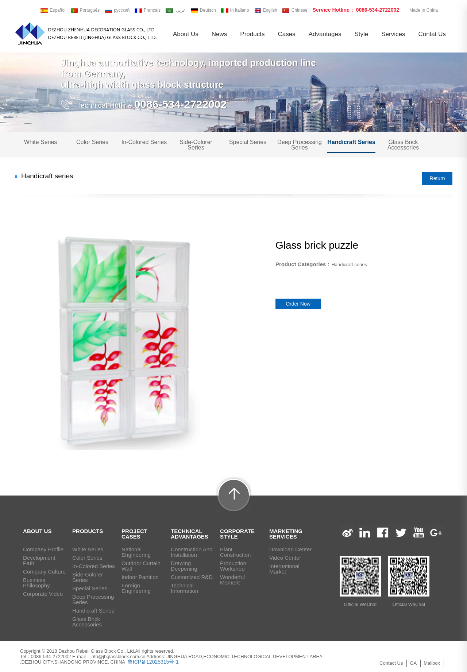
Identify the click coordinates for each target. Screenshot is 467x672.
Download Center (290, 549)
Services (393, 34)
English (265, 10)
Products (252, 34)
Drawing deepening (184, 566)
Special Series (247, 142)
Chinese (295, 10)
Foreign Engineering (136, 588)
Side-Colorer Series (196, 145)
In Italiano (235, 10)
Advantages (325, 34)
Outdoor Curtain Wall (141, 566)
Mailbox (432, 663)
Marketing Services (285, 534)
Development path (39, 560)
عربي (176, 10)
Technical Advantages (189, 534)
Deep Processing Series (299, 145)
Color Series (92, 142)
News (219, 34)
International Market (284, 569)
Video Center (285, 558)
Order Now (298, 304)
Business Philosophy (36, 583)
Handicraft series (351, 142)
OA (413, 663)
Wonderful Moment (232, 580)
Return (437, 178)
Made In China (423, 10)
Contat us (432, 34)
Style (361, 34)
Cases (286, 34)
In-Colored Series (144, 142)
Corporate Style (237, 534)
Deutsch (203, 10)
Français (148, 10)
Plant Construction (235, 552)
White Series (40, 142)
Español (52, 10)
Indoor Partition (140, 577)
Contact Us (391, 663)
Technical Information (184, 588)
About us (185, 34)
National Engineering (136, 552)
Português (85, 10)
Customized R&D (192, 577)
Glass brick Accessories (403, 145)
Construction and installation (191, 552)
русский (117, 10)
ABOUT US (37, 531)
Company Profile (43, 549)
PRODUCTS (87, 531)
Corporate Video (43, 594)
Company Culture (44, 571)
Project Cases (134, 534)
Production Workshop (233, 566)
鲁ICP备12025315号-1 (152, 662)
